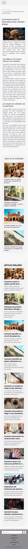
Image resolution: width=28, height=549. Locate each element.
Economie (14, 535)
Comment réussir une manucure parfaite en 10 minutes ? (13, 463)
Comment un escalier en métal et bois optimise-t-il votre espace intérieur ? (14, 388)
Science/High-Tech (14, 542)
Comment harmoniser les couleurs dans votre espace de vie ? (14, 438)
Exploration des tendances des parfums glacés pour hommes (13, 489)
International (14, 538)
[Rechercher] (12, 532)
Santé (14, 540)
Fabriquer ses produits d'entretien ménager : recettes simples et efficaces (13, 204)
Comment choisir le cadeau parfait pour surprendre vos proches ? (12, 181)
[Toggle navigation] (4, 2)
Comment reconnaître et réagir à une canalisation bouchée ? (13, 413)
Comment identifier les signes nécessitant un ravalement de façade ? (13, 248)
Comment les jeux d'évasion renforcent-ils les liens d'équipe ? (13, 514)
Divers (8, 9)
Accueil (3, 9)
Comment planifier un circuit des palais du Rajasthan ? (13, 226)
